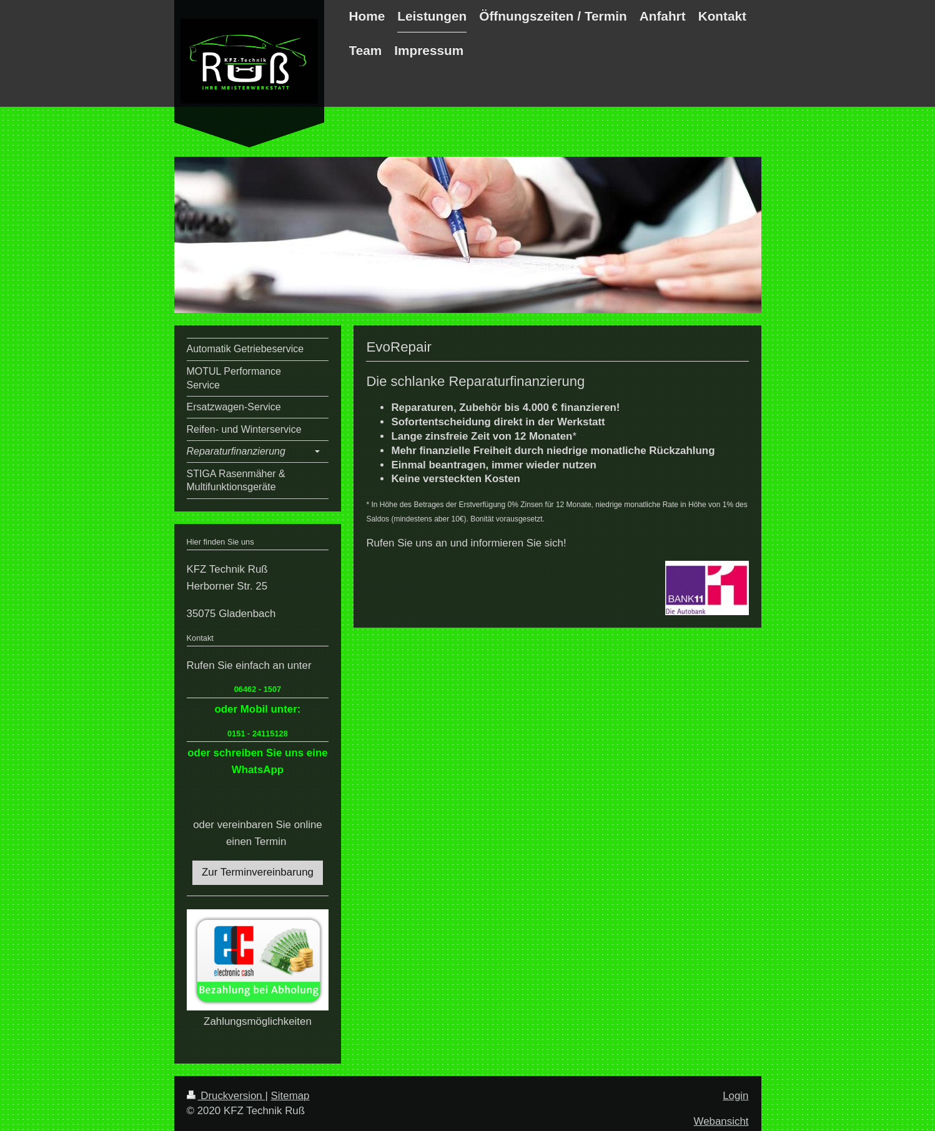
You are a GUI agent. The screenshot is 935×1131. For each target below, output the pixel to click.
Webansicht (721, 1121)
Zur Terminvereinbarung (258, 872)
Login (735, 1096)
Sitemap (290, 1096)
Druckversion (226, 1096)
